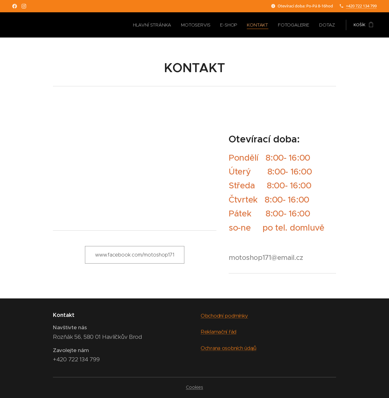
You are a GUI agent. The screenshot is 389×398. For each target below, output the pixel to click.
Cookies (194, 387)
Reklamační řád (218, 331)
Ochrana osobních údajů (228, 347)
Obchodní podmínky (224, 315)
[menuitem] (165, 25)
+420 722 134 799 (361, 6)
